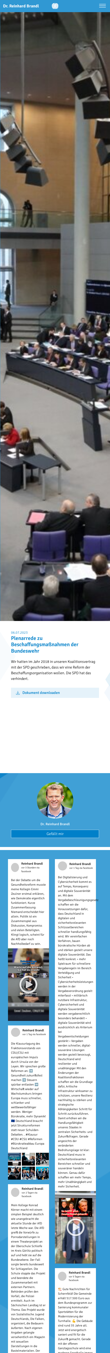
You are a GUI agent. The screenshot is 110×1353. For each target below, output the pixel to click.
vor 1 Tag (74, 868)
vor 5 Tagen (75, 1276)
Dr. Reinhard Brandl (55, 824)
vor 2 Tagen (28, 1192)
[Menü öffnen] (102, 6)
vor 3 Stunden (28, 867)
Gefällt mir (55, 833)
